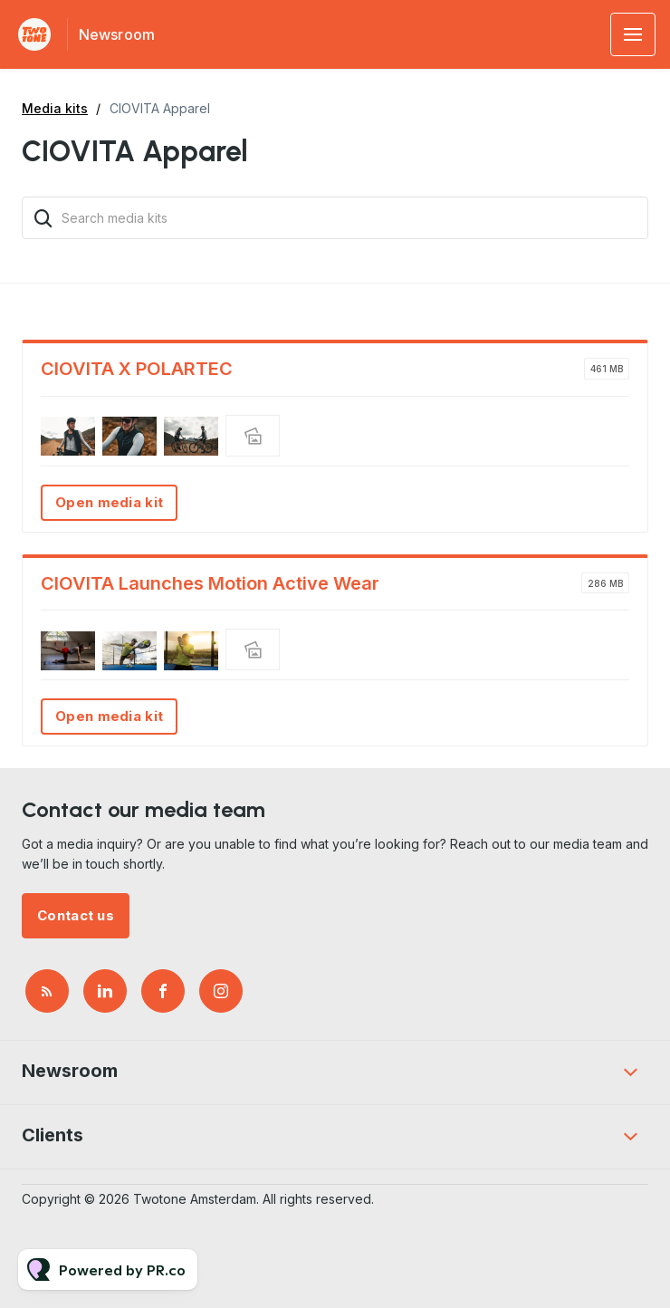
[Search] (43, 218)
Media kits (55, 108)
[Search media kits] (335, 218)
